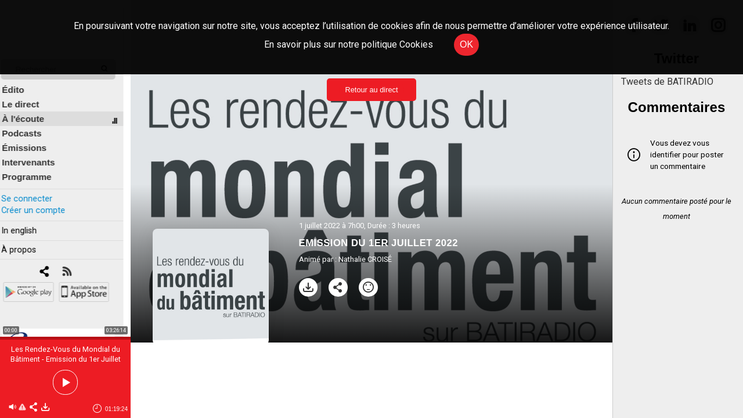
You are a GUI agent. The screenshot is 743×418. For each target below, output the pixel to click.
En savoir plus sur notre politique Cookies (348, 44)
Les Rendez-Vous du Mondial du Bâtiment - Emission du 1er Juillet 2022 (65, 359)
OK (466, 44)
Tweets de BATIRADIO (667, 81)
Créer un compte (40, 202)
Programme (34, 169)
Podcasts (29, 126)
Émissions (31, 140)
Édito (20, 82)
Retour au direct (371, 89)
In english (26, 223)
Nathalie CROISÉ (365, 259)
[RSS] (74, 264)
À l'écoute (30, 111)
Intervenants (35, 155)
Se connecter (33, 191)
